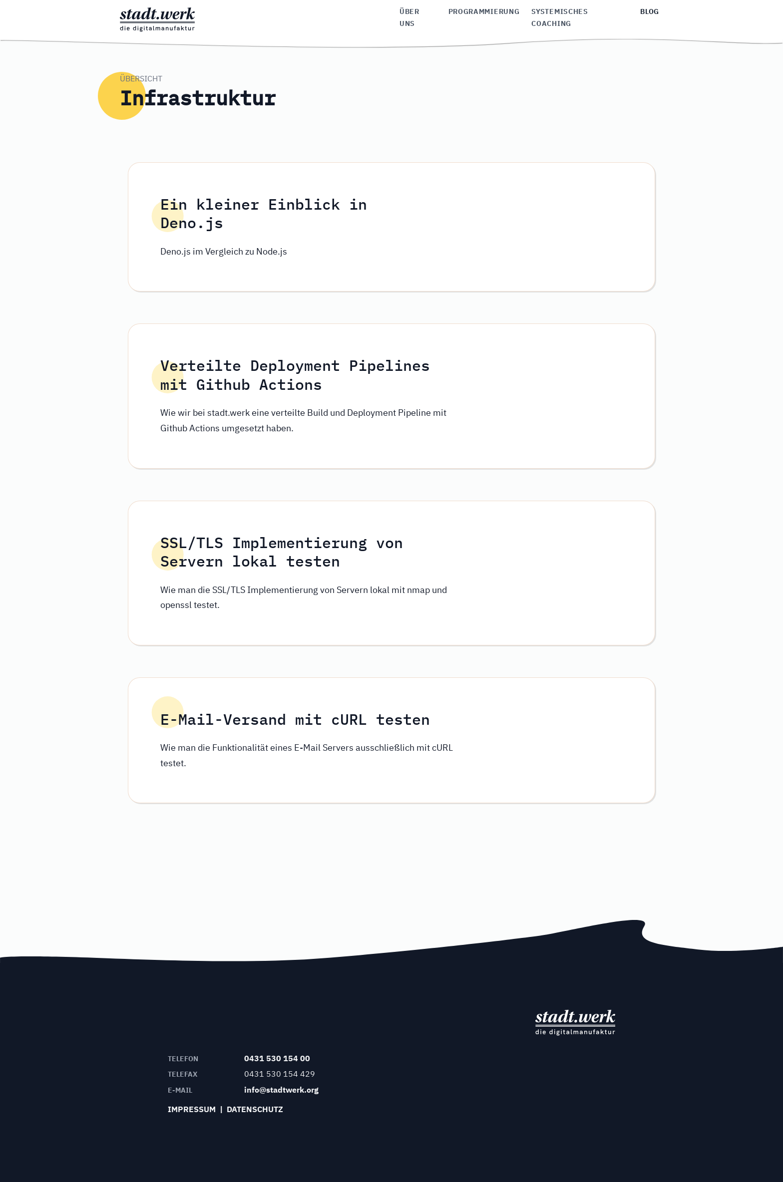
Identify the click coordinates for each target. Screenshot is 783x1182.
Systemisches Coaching (559, 17)
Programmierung (484, 11)
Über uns (409, 17)
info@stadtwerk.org (281, 1090)
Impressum (192, 1109)
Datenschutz (255, 1109)
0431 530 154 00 (277, 1058)
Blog (649, 11)
